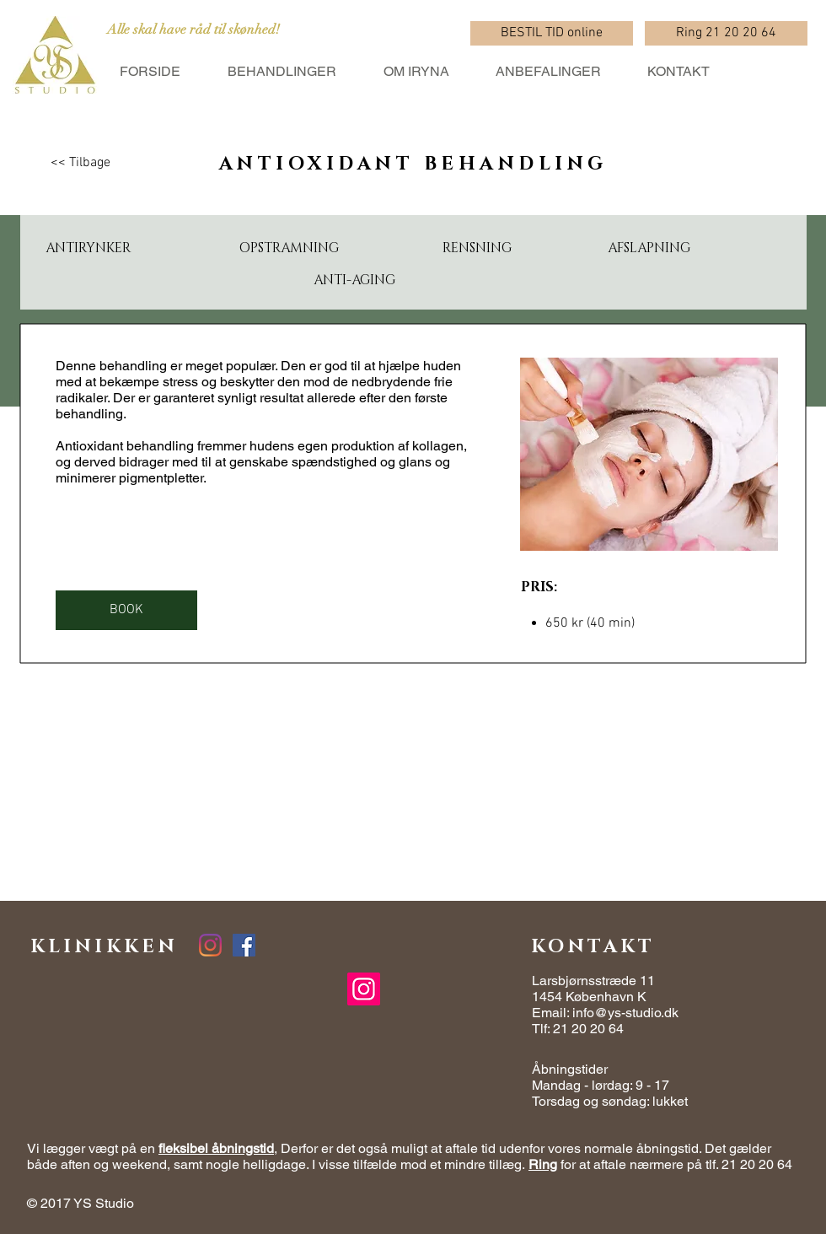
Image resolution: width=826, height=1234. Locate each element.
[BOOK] (126, 610)
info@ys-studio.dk (625, 1013)
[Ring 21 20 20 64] (726, 33)
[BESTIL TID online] (551, 33)
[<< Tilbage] (80, 163)
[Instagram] (363, 989)
